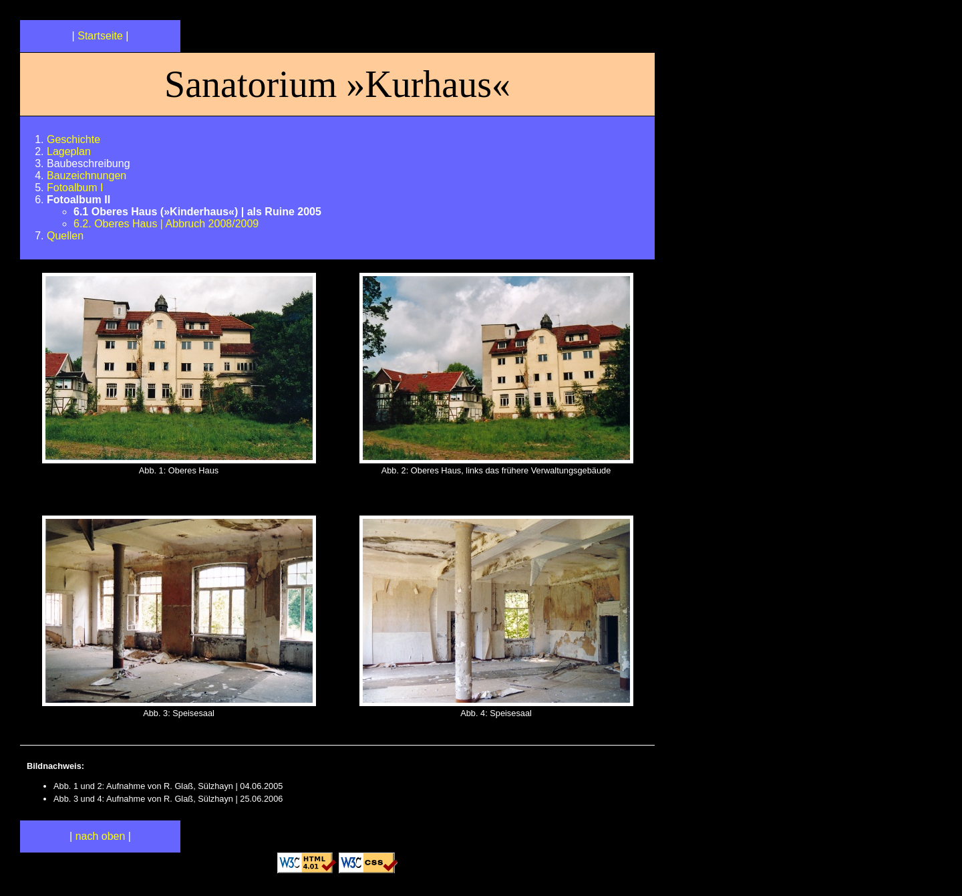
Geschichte (73, 139)
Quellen (65, 235)
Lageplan (69, 151)
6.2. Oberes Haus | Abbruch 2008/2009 (166, 223)
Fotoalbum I (75, 187)
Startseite (100, 35)
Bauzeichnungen (86, 175)
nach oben (100, 836)
